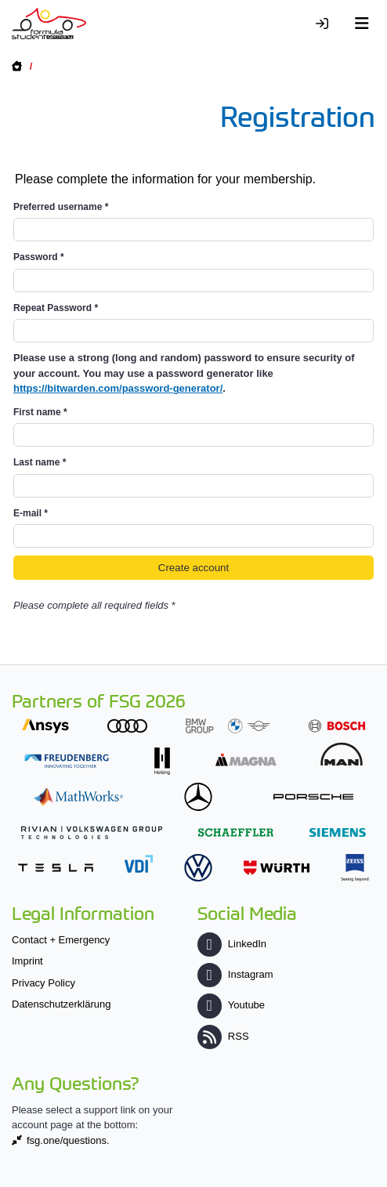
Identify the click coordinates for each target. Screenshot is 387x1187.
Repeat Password (55, 307)
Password (38, 257)
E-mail (30, 513)
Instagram (235, 974)
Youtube (231, 1005)
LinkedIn (231, 944)
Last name (39, 462)
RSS (223, 1036)
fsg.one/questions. (68, 1140)
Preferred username (60, 206)
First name (40, 412)
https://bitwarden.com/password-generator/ (117, 388)
